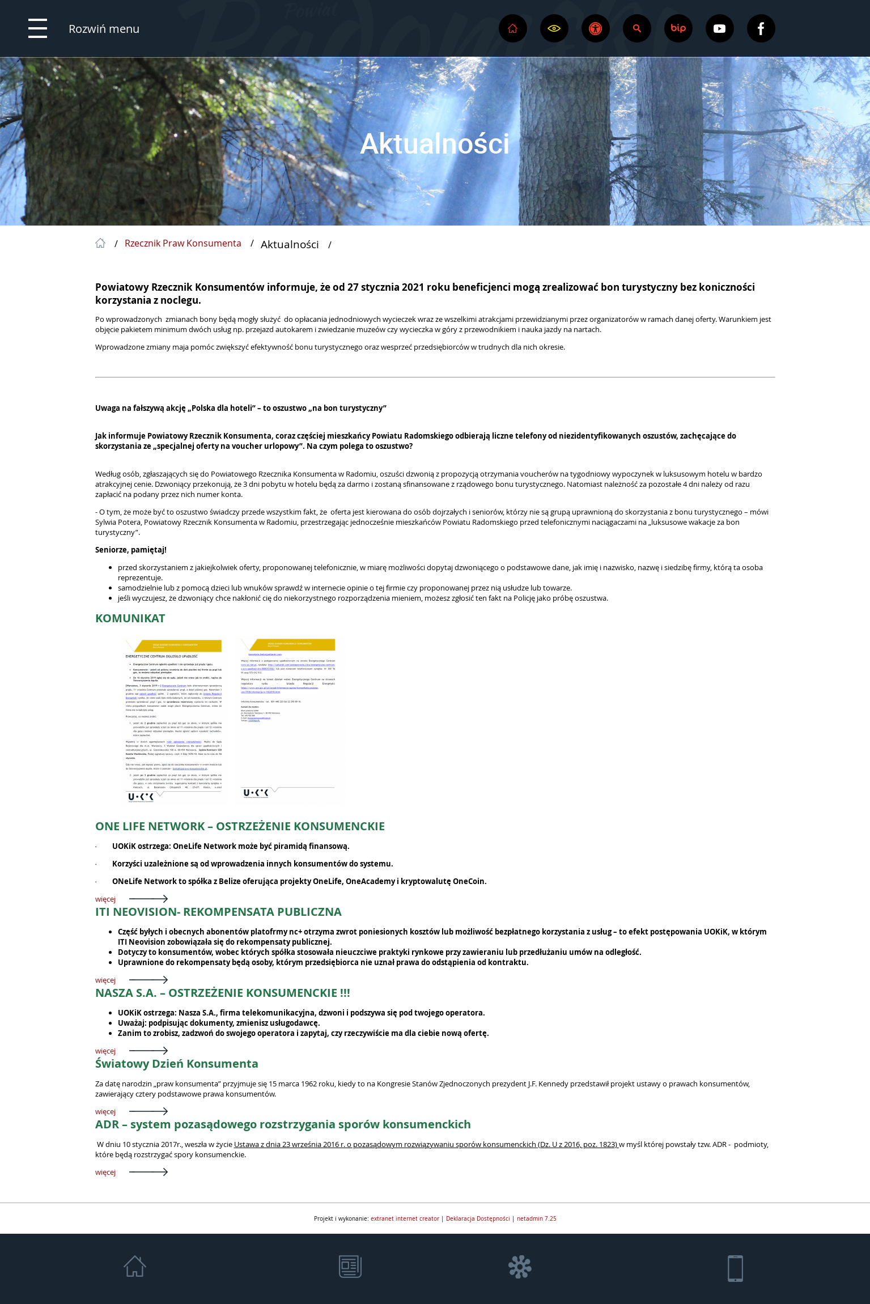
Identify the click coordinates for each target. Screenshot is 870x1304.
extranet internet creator (405, 1218)
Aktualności (435, 143)
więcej (105, 899)
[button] (83, 28)
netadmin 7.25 (537, 1218)
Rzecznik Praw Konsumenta (183, 244)
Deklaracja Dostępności (478, 1218)
